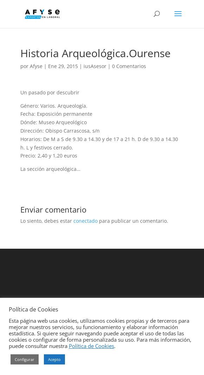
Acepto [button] (54, 359)
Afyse (36, 66)
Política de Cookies (91, 345)
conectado (85, 220)
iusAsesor (95, 66)
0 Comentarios (129, 66)
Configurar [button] (24, 359)
